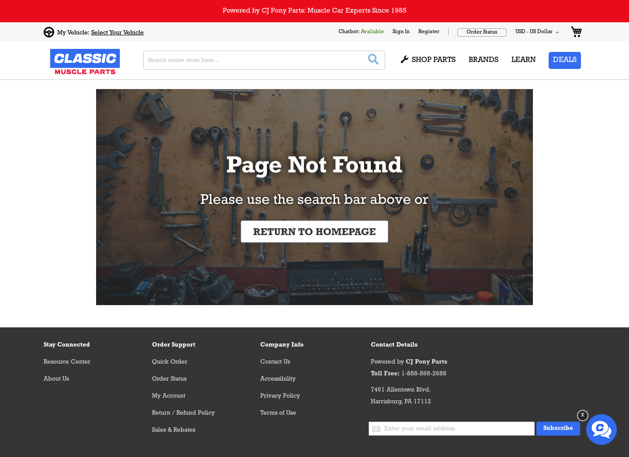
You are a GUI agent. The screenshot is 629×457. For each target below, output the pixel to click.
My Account (168, 396)
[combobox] (264, 60)
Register (428, 31)
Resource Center (67, 362)
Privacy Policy (280, 396)
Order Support (173, 345)
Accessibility (278, 379)
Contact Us (275, 362)
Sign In (401, 31)
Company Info (282, 345)
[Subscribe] (558, 429)
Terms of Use (278, 413)
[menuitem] (428, 60)
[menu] (490, 60)
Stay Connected (67, 345)
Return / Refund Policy (183, 413)
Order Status (482, 32)
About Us (56, 379)
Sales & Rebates (173, 430)
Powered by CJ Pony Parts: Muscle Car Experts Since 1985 (315, 10)
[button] (538, 32)
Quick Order (169, 362)
